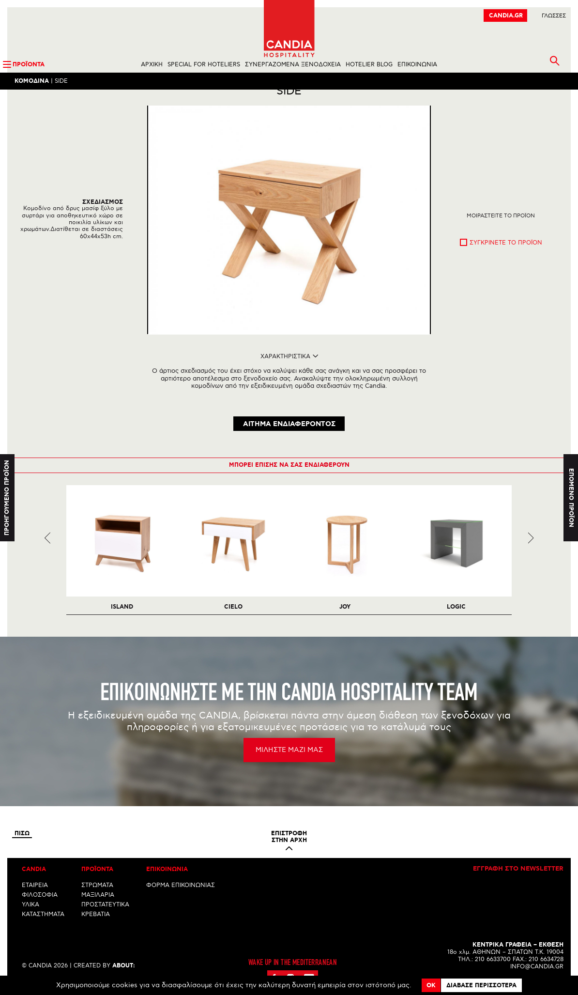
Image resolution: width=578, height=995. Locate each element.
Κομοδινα (32, 81)
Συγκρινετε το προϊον (506, 259)
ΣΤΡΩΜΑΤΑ (97, 895)
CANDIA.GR (506, 15)
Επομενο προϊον (571, 497)
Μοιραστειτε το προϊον (501, 233)
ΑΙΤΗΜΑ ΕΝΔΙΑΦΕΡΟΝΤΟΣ (289, 434)
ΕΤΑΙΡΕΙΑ (35, 895)
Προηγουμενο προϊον (7, 497)
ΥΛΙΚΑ (30, 914)
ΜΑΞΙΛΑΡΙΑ (97, 905)
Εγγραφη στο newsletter (518, 879)
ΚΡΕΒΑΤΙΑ (95, 924)
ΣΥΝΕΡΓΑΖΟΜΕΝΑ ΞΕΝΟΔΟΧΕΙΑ (293, 64)
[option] (289, 237)
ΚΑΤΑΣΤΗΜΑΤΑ (43, 924)
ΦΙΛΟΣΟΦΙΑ (40, 905)
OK (431, 985)
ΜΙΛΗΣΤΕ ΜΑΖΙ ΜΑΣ (289, 759)
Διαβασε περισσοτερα (481, 985)
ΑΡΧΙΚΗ (152, 64)
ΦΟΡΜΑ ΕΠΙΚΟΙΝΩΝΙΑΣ (180, 895)
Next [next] (531, 548)
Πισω (22, 843)
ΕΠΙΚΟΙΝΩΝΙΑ (417, 64)
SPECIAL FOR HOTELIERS (203, 64)
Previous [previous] (48, 548)
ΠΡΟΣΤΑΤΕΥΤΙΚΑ (105, 914)
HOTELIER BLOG (369, 64)
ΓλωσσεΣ (554, 16)
